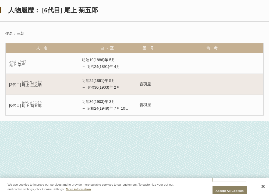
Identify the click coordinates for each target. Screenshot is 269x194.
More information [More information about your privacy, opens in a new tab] (78, 189)
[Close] (263, 186)
